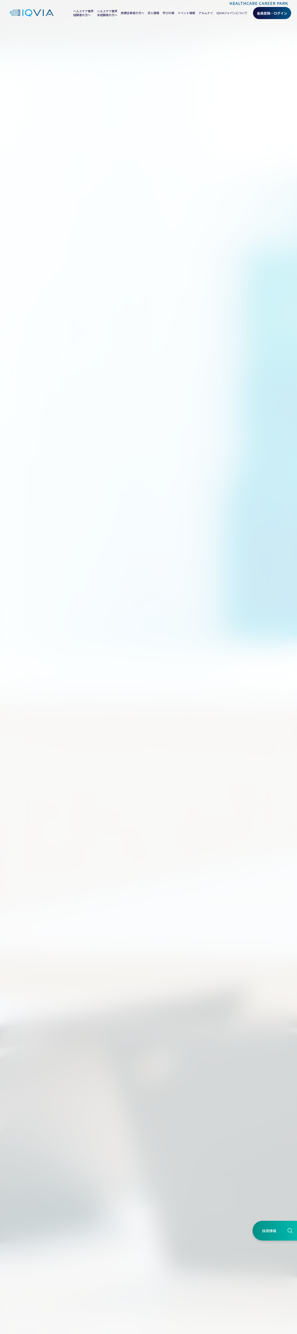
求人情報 (153, 13)
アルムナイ (205, 13)
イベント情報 (186, 13)
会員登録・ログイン (272, 13)
